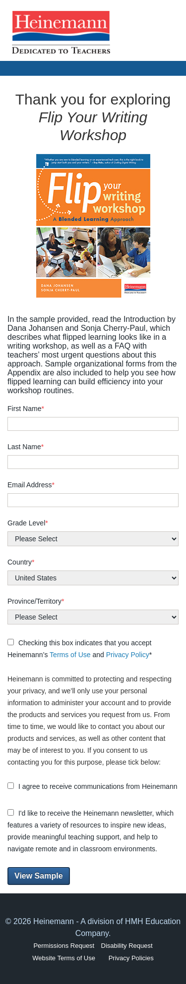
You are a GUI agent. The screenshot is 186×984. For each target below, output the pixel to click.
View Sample (38, 876)
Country (20, 562)
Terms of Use (70, 655)
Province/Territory (35, 601)
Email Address (31, 485)
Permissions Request (63, 945)
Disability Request (127, 945)
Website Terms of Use (63, 958)
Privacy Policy (127, 655)
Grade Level (27, 523)
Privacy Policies (131, 958)
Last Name (25, 447)
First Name (25, 409)
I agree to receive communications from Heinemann (92, 786)
